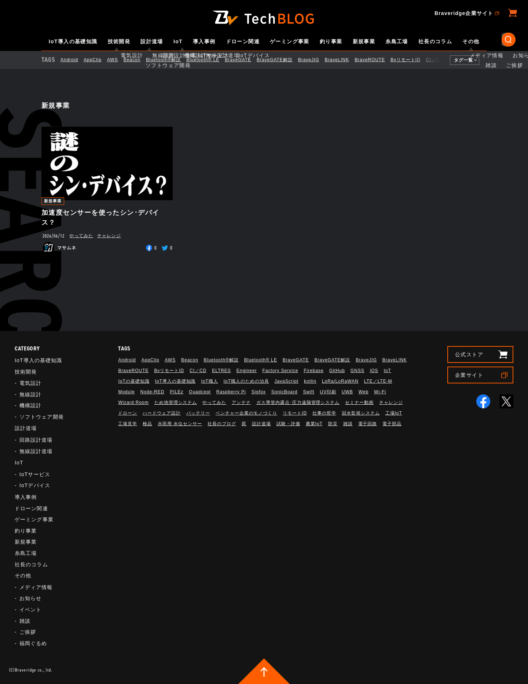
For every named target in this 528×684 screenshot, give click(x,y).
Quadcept (200, 392)
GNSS (357, 370)
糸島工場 (396, 41)
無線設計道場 (36, 451)
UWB (347, 392)
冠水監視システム (361, 413)
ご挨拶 (27, 632)
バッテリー (198, 413)
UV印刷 (328, 392)
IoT (178, 41)
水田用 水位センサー (180, 424)
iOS (374, 370)
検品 (147, 424)
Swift (308, 392)
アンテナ (241, 402)
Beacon (138, 59)
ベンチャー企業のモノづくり (246, 413)
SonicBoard (284, 392)
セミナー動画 (359, 402)
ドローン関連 (243, 41)
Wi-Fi (380, 392)
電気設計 (30, 383)
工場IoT (393, 413)
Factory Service (280, 370)
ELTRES (221, 370)
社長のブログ (222, 424)
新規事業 (364, 41)
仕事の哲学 (324, 413)
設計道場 (151, 41)
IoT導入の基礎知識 (73, 41)
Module (126, 392)
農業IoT (314, 424)
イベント (30, 610)
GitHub (337, 370)
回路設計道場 (36, 440)
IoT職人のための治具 (246, 381)
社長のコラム (435, 41)
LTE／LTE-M (378, 381)
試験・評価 (288, 424)
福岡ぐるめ (33, 643)
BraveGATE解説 (281, 59)
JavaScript (286, 381)
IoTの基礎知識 (133, 381)
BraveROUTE (376, 59)
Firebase (313, 370)
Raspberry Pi (231, 392)
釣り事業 (331, 41)
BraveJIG (315, 59)
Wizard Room (133, 402)
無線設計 (30, 394)
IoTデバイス (34, 485)
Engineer (246, 370)
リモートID (295, 413)
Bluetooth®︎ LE (208, 59)
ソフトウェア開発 (41, 417)
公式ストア (469, 354)
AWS (118, 59)
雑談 (24, 621)
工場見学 (127, 424)
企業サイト (469, 375)
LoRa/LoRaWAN (340, 381)
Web (363, 392)
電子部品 (392, 424)
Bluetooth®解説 (169, 59)
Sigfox (259, 392)
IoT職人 (209, 381)
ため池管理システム (175, 402)
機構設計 (30, 405)
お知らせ (30, 598)
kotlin (310, 381)
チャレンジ (109, 235)
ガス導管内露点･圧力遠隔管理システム (298, 402)
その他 (470, 41)
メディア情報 (36, 587)
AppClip (99, 59)
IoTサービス (34, 474)
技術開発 (119, 41)
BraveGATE (244, 59)
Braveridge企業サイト (463, 13)
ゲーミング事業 (289, 41)
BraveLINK (343, 59)
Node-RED (152, 392)
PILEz (176, 392)
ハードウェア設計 (162, 413)
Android (75, 59)
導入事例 (204, 41)
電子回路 (367, 424)
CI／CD (440, 59)
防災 (333, 424)
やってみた (81, 235)
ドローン (127, 413)
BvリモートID (412, 59)
